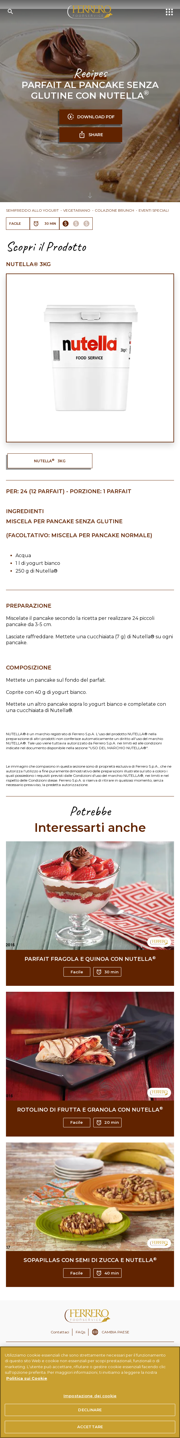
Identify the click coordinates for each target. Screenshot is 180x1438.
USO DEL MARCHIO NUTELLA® (118, 748)
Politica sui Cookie (26, 1378)
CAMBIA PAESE (115, 1332)
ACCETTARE (90, 1426)
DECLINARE (90, 1409)
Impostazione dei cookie (90, 1395)
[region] (90, 1392)
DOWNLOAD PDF (91, 116)
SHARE (90, 134)
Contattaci (60, 1332)
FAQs (80, 1332)
